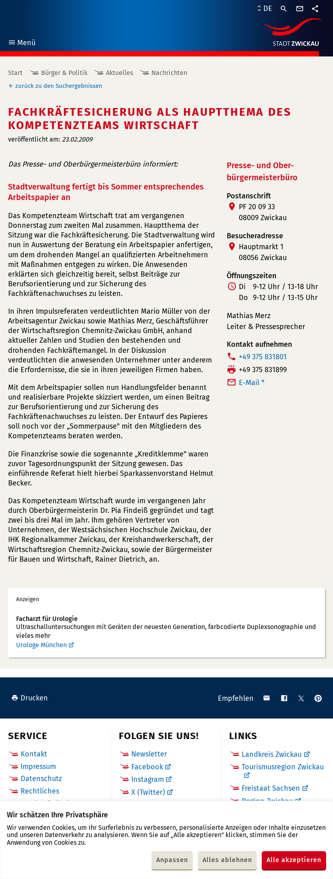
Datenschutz (41, 778)
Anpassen (172, 860)
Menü (21, 43)
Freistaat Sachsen (271, 788)
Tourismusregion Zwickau (283, 766)
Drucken (29, 698)
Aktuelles (119, 73)
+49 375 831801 (263, 356)
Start (15, 73)
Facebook (147, 766)
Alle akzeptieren (294, 860)
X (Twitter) (148, 792)
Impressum (38, 766)
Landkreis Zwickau (272, 754)
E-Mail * (252, 382)
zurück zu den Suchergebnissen (58, 86)
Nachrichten (169, 73)
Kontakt (34, 754)
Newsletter (149, 754)
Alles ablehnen (227, 860)
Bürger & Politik (64, 73)
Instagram (147, 779)
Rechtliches (40, 791)
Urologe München (41, 645)
